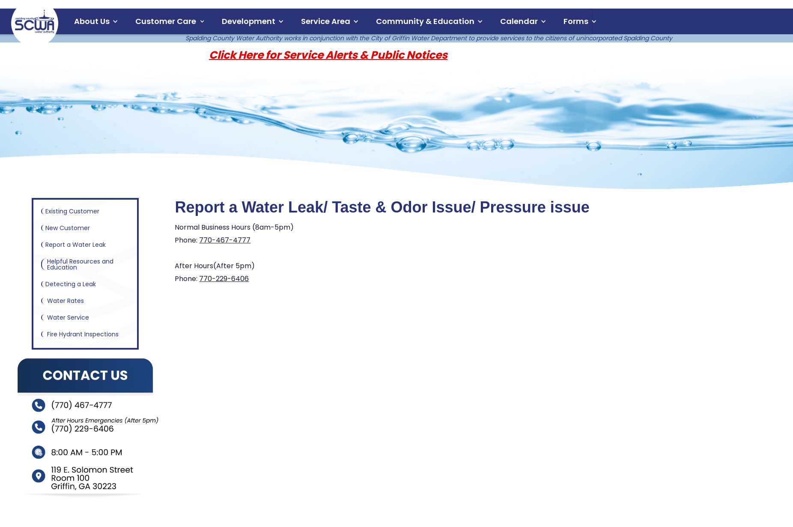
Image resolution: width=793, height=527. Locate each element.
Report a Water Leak (74, 245)
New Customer (66, 228)
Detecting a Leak (69, 284)
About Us (92, 21)
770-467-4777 (224, 240)
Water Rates (63, 301)
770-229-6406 (224, 279)
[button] (96, 21)
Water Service (65, 317)
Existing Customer (70, 211)
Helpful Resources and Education (77, 264)
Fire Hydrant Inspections (80, 334)
